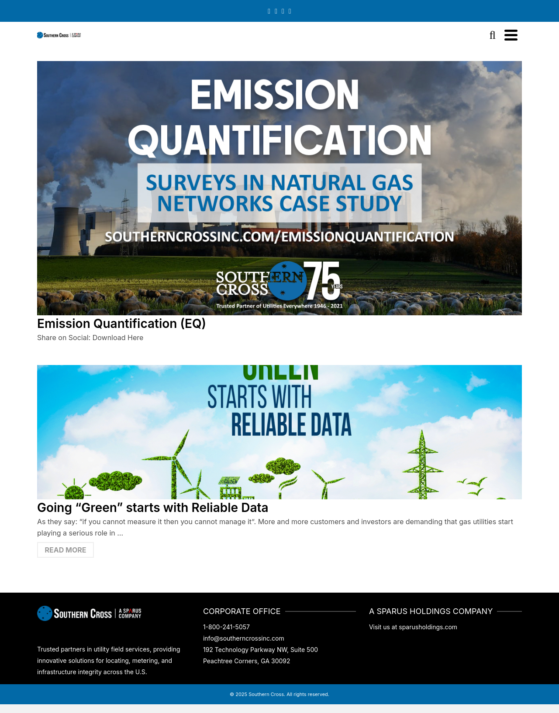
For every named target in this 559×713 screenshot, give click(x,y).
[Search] (492, 35)
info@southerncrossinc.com (243, 638)
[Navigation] (511, 35)
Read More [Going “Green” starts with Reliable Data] (65, 550)
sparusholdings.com (428, 627)
